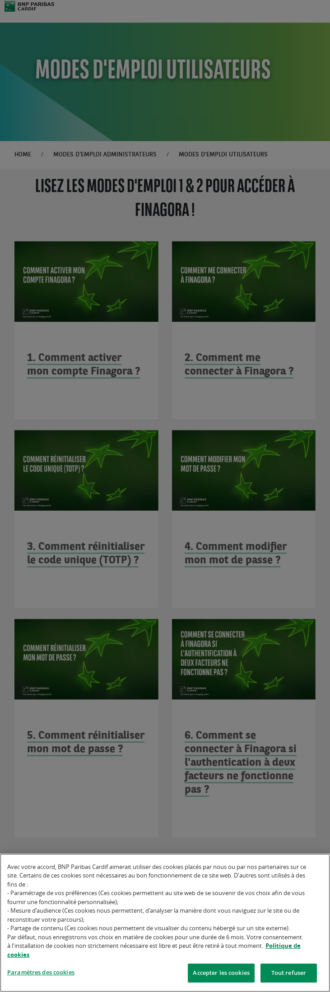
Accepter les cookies (221, 975)
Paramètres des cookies (40, 974)
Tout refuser (289, 975)
